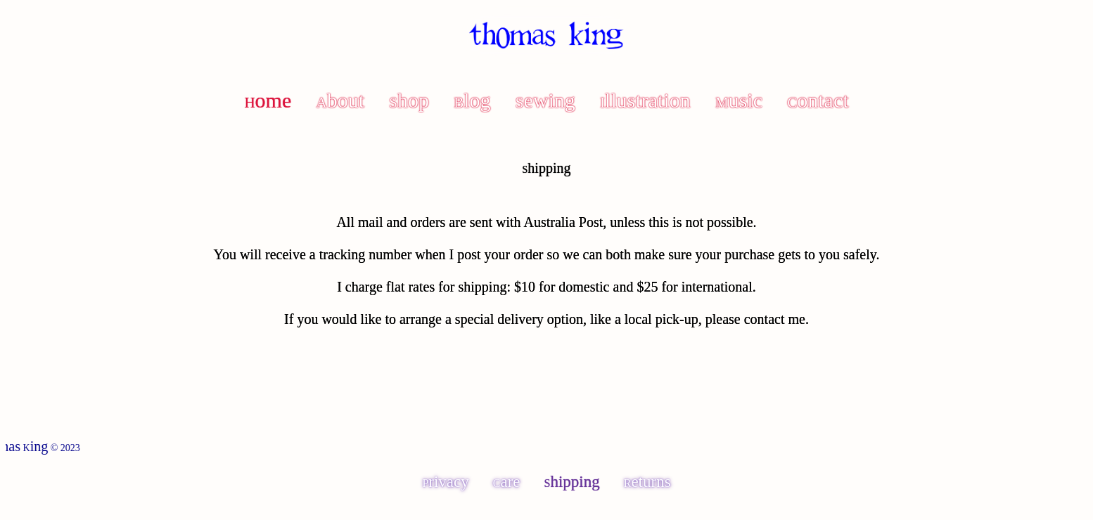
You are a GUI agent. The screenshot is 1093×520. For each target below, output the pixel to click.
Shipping (572, 481)
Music (738, 100)
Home (267, 100)
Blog (472, 100)
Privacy (445, 481)
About (341, 100)
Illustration (645, 100)
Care (506, 481)
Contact (817, 100)
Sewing (545, 100)
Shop (409, 100)
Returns (647, 481)
